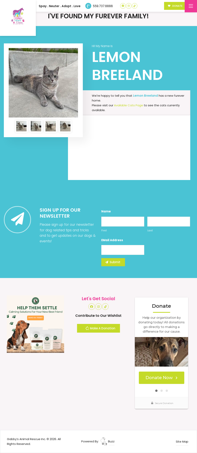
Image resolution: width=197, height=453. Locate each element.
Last (150, 230)
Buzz (107, 441)
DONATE (175, 6)
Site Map (182, 441)
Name (106, 211)
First (104, 230)
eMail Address (112, 240)
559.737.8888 (99, 6)
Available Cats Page (128, 105)
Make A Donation (100, 328)
